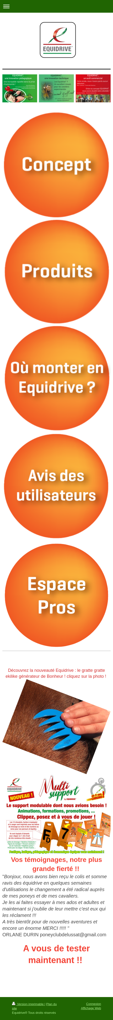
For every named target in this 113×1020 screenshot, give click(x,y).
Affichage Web (91, 1008)
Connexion (93, 1004)
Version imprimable (28, 1004)
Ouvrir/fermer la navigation (56, 6)
